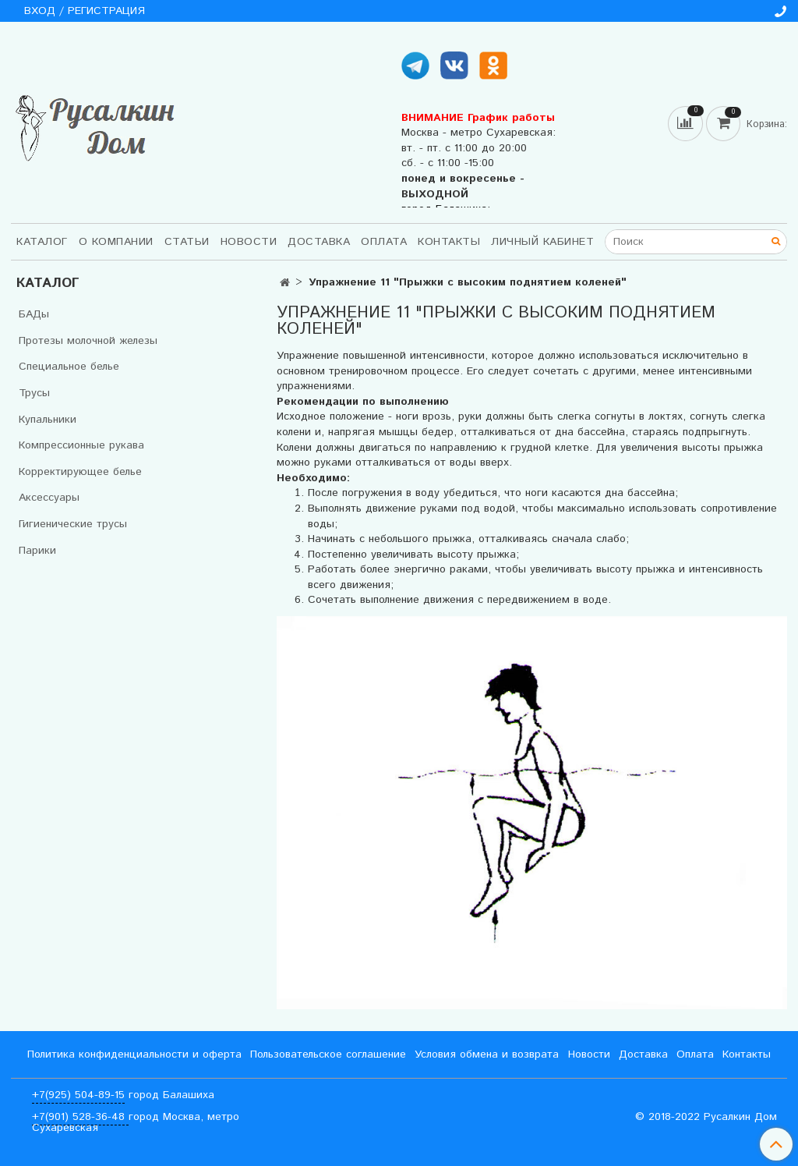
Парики (37, 550)
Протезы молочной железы (88, 341)
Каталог (42, 242)
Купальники (47, 419)
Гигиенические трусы (73, 524)
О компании (116, 242)
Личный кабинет (542, 242)
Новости (249, 242)
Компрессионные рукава (81, 445)
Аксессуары (49, 497)
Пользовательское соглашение (328, 1054)
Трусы (34, 393)
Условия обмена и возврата (487, 1054)
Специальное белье (69, 366)
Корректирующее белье (80, 472)
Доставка (319, 242)
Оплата (384, 242)
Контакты (449, 242)
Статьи (187, 242)
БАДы (34, 314)
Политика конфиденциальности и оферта (134, 1054)
